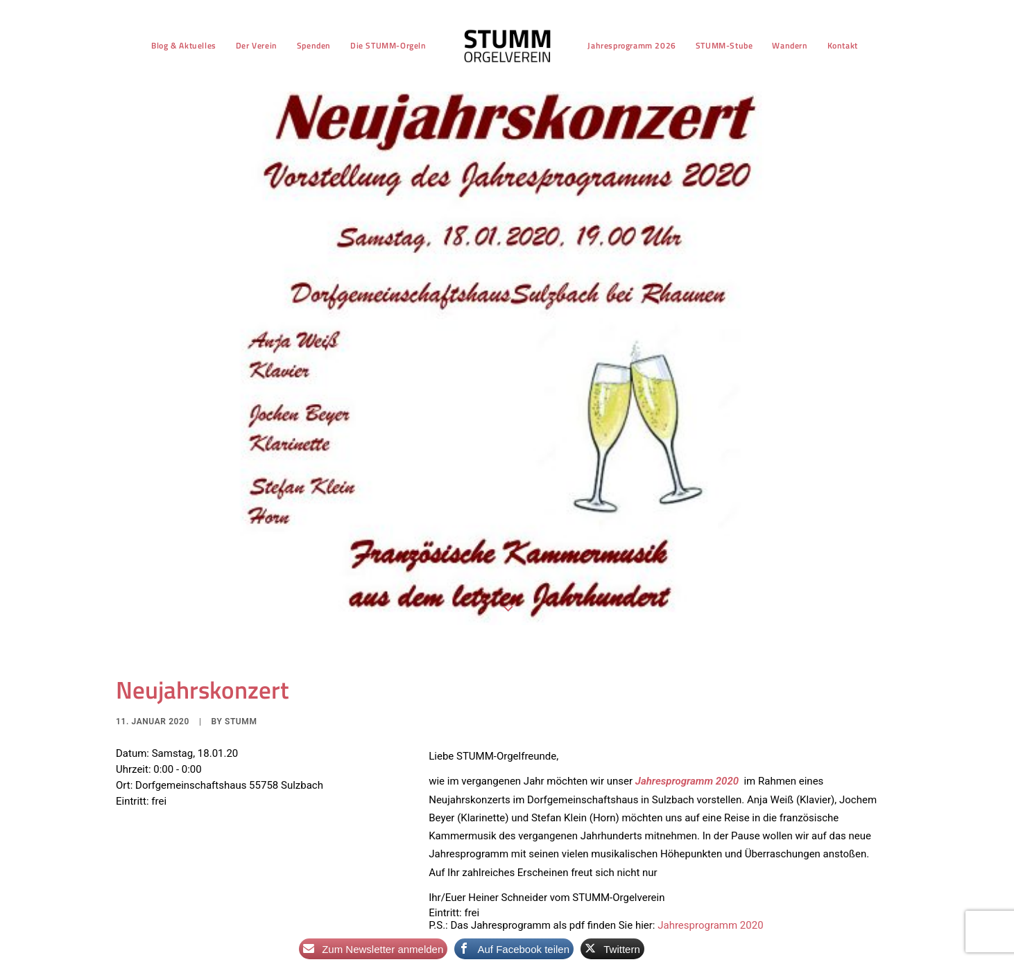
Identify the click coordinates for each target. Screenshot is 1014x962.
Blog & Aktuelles (183, 45)
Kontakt (842, 45)
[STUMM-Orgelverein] (507, 46)
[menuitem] (183, 45)
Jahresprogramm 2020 (710, 917)
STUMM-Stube (724, 45)
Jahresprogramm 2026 (631, 45)
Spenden (314, 45)
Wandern (789, 45)
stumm (241, 713)
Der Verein (256, 45)
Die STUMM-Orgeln (388, 45)
